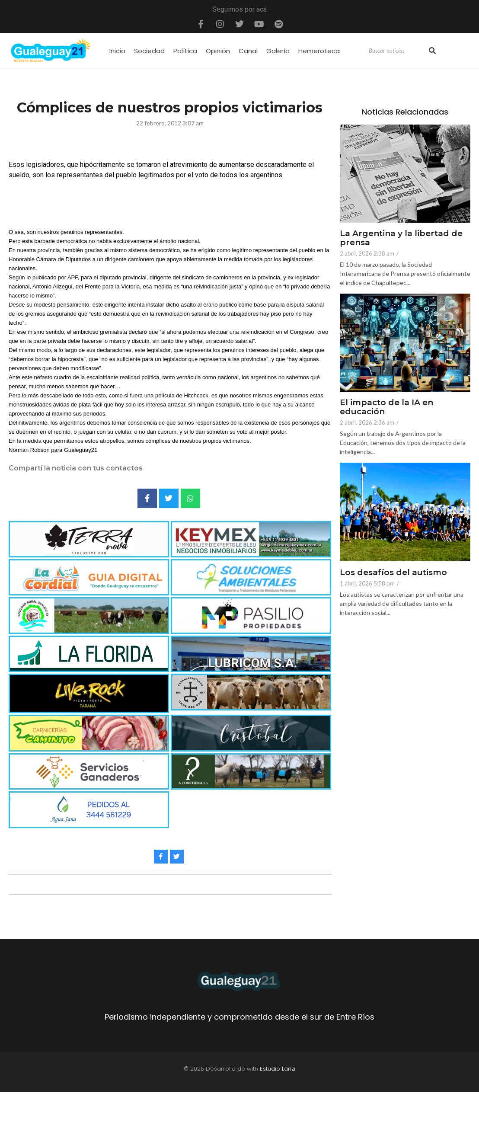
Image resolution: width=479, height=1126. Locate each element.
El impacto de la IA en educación (386, 407)
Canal (248, 50)
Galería (278, 50)
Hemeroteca (319, 50)
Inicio (117, 50)
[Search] (398, 51)
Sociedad (149, 50)
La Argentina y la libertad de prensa (401, 238)
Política (185, 50)
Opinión (218, 50)
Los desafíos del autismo (393, 572)
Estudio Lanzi (277, 1069)
